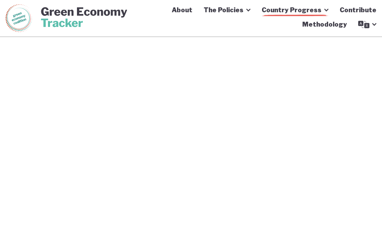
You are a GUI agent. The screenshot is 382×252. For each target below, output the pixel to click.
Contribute (358, 10)
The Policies (227, 10)
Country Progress (295, 10)
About (182, 10)
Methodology (324, 24)
